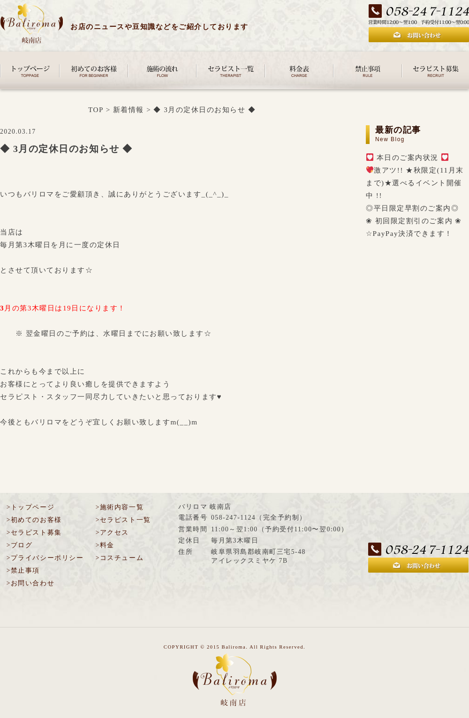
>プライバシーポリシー (45, 557)
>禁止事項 (23, 570)
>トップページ (30, 507)
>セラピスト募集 (34, 532)
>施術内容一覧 (120, 507)
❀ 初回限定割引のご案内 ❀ (414, 221)
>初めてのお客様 (34, 519)
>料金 (105, 545)
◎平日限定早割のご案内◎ (412, 208)
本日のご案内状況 (407, 157)
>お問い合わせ (30, 583)
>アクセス (112, 532)
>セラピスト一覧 (123, 519)
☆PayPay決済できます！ (409, 233)
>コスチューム (120, 557)
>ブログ (20, 545)
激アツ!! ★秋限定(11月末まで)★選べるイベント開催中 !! (415, 182)
